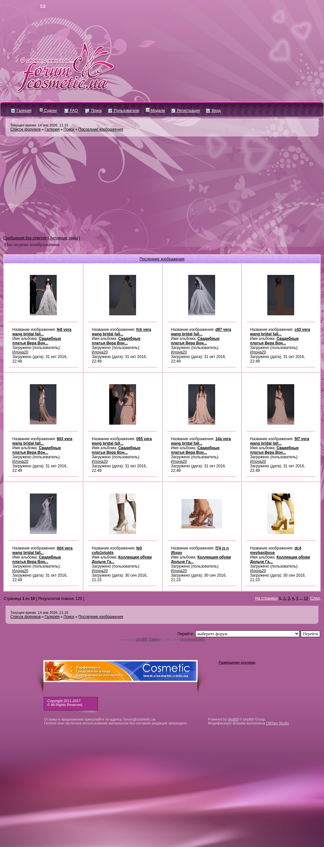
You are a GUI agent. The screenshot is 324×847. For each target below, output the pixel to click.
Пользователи (123, 110)
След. (315, 598)
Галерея (21, 110)
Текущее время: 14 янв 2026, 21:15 (39, 125)
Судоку (48, 110)
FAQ (71, 110)
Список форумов (25, 129)
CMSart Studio (277, 723)
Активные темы (64, 238)
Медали (155, 110)
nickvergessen (192, 639)
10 (306, 598)
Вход (213, 110)
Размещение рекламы (237, 662)
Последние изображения (100, 129)
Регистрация (185, 110)
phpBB (233, 719)
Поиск (93, 110)
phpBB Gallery (147, 639)
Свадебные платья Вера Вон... (36, 340)
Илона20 (20, 352)
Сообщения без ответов (24, 238)
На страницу (266, 598)
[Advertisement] (162, 186)
